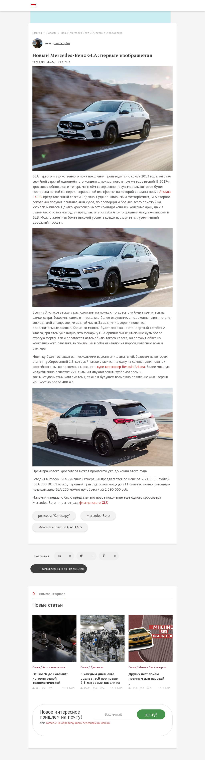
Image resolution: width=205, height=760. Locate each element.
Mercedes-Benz (98, 515)
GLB (38, 196)
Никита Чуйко (62, 43)
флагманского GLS (93, 502)
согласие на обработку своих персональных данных (78, 723)
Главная (37, 33)
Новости (51, 33)
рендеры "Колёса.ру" (54, 515)
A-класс (165, 191)
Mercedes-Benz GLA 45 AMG (60, 527)
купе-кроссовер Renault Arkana (121, 366)
